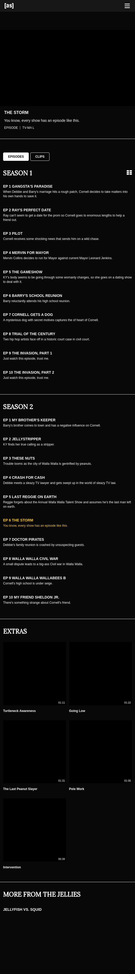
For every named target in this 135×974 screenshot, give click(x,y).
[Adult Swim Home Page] (15, 6)
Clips (39, 156)
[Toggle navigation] (127, 6)
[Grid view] (129, 172)
